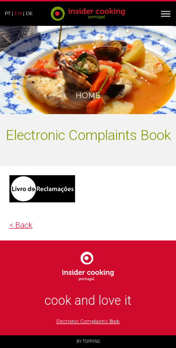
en (18, 13)
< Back (20, 225)
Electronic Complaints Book (88, 321)
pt (7, 13)
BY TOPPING (88, 341)
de (29, 13)
